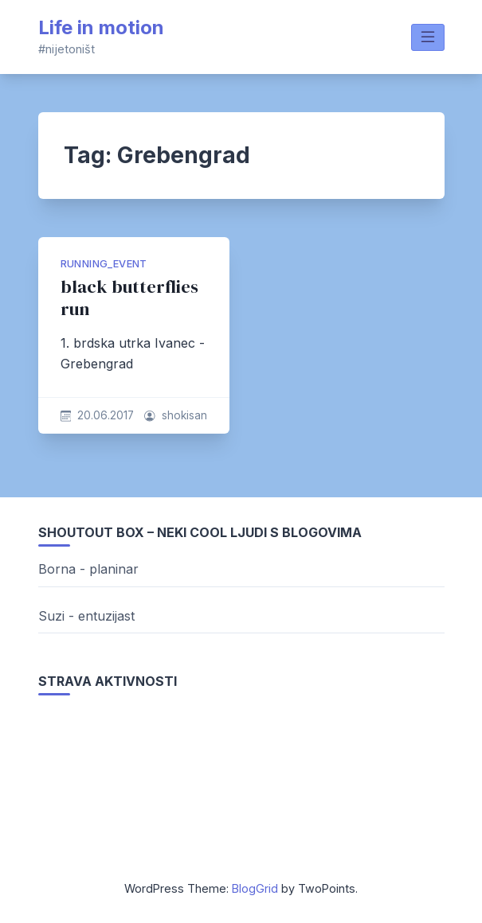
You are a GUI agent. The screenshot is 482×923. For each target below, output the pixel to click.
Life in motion (101, 27)
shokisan (184, 415)
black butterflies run (129, 298)
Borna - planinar (88, 569)
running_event (104, 264)
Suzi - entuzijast (86, 616)
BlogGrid (255, 888)
